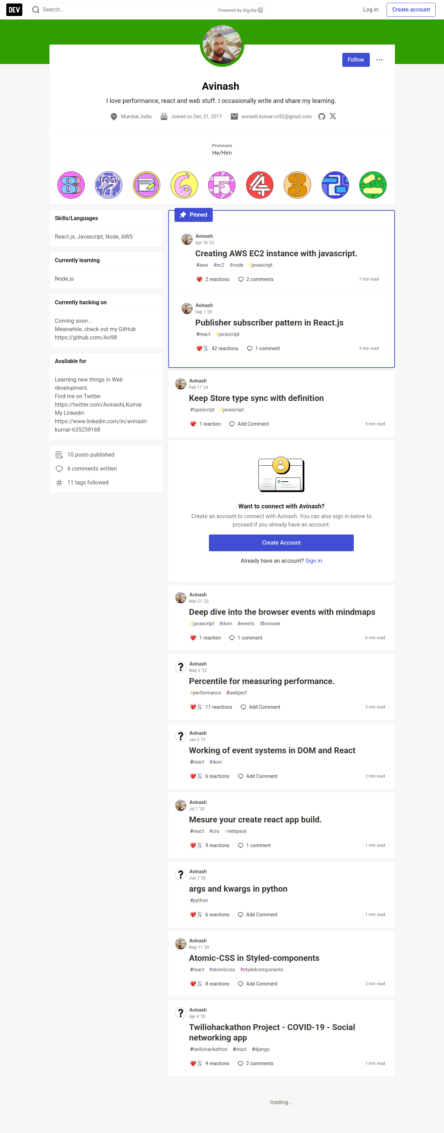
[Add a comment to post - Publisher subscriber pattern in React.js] (217, 348)
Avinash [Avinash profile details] (204, 236)
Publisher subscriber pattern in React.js (269, 323)
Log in (370, 9)
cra (214, 831)
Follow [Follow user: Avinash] (356, 59)
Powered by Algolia (240, 10)
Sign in (313, 560)
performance (205, 693)
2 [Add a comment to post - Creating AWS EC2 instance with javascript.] (255, 279)
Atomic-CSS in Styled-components (254, 958)
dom (225, 623)
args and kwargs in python (238, 889)
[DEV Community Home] (14, 10)
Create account (411, 9)
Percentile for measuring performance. (262, 681)
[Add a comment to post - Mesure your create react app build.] (210, 845)
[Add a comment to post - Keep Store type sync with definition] (205, 424)
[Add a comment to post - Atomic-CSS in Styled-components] (210, 984)
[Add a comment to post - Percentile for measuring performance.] (211, 707)
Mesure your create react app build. (255, 820)
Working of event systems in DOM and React (272, 750)
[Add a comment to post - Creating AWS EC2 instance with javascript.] (213, 279)
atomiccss (222, 969)
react (203, 334)
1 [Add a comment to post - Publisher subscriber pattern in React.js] (263, 348)
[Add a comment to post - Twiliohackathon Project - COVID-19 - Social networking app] (210, 1063)
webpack (235, 831)
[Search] (36, 9)
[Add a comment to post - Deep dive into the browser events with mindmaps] (205, 638)
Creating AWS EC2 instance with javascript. (276, 253)
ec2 (218, 265)
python (199, 900)
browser (270, 623)
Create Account (281, 542)
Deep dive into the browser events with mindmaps (282, 612)
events (246, 623)
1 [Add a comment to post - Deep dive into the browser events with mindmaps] (245, 638)
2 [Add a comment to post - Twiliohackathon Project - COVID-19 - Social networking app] (254, 1063)
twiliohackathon (208, 1049)
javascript (261, 265)
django (261, 1049)
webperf (236, 693)
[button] (71, 185)
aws (202, 265)
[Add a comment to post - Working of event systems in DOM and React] (210, 776)
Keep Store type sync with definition (256, 398)
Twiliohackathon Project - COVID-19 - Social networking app (272, 1032)
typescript (202, 409)
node (236, 265)
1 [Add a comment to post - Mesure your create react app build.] (253, 845)
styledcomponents (261, 969)
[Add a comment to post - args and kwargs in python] (210, 914)
